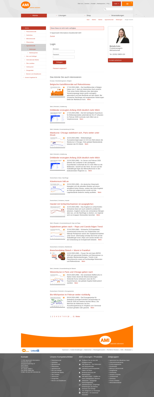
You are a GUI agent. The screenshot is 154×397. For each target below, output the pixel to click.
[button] (34, 15)
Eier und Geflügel (30, 56)
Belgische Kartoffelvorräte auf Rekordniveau (70, 84)
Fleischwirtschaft (30, 31)
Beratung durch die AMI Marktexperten (88, 373)
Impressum (65, 350)
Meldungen (31, 49)
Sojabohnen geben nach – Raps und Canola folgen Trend (76, 226)
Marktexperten (32, 52)
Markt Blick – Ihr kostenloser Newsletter (89, 394)
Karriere (87, 3)
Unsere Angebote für (30, 77)
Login (116, 3)
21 (74, 316)
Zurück (52, 36)
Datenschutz (88, 350)
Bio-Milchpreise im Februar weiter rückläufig (70, 294)
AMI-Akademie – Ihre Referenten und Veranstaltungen (90, 365)
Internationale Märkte (31, 60)
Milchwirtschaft (29, 38)
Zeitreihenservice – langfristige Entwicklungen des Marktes (90, 385)
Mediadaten (128, 350)
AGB (121, 350)
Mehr (88, 99)
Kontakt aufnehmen (115, 60)
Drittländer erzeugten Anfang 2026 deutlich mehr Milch (75, 110)
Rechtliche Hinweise (113, 350)
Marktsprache (101, 3)
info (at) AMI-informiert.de (32, 372)
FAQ (108, 3)
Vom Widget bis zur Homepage (90, 391)
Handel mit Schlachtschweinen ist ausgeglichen (71, 204)
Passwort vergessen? (60, 68)
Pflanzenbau (29, 42)
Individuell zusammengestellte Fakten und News (89, 369)
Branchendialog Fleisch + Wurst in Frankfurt (70, 250)
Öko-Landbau (29, 63)
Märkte (26, 28)
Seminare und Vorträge (87, 389)
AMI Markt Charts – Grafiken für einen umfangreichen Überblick (90, 377)
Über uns (80, 3)
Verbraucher (29, 67)
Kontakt (93, 3)
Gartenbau (28, 35)
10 (68, 316)
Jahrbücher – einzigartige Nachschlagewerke (88, 381)
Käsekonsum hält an (59, 181)
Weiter (78, 316)
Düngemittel (28, 70)
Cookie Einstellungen (76, 350)
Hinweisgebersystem (99, 350)
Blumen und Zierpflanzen (32, 74)
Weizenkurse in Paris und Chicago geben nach (71, 272)
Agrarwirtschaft (29, 45)
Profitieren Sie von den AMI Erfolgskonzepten (89, 361)
